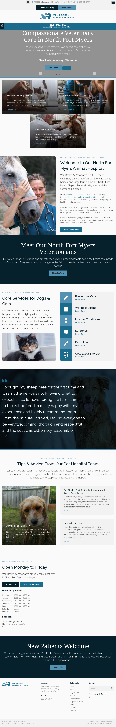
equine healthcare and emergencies (77, 198)
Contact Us (58, 668)
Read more (9, 542)
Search (14, 724)
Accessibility (6, 724)
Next (75, 75)
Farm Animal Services (48, 130)
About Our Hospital (71, 230)
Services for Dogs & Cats (22, 96)
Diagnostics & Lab (76, 703)
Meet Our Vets (58, 274)
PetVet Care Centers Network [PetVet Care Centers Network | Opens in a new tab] (104, 724)
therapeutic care (84, 195)
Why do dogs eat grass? (18, 526)
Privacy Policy (6, 722)
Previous (40, 75)
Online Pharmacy (47, 8)
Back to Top (31, 724)
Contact (73, 712)
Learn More (11, 111)
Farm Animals (75, 700)
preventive (69, 195)
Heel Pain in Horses (74, 524)
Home (72, 688)
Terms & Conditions (19, 722)
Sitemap (21, 724)
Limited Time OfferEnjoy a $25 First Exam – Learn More (57, 27)
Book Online (67, 8)
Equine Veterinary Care (77, 96)
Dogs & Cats (74, 694)
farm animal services (102, 198)
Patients (73, 706)
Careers (73, 709)
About (72, 691)
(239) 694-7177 (84, 2)
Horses (72, 697)
